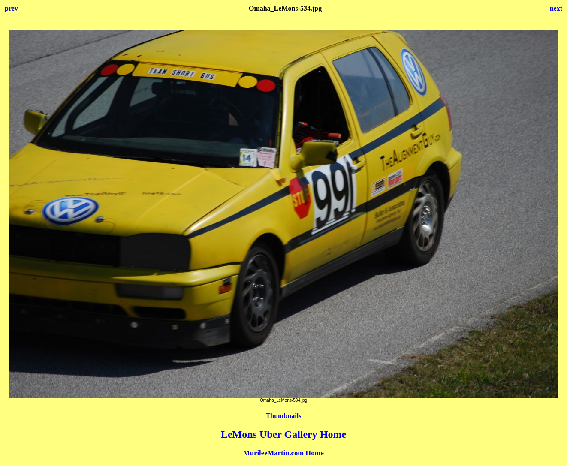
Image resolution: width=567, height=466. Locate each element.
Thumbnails (284, 415)
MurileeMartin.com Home (283, 453)
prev (11, 8)
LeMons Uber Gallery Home (283, 434)
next (556, 8)
